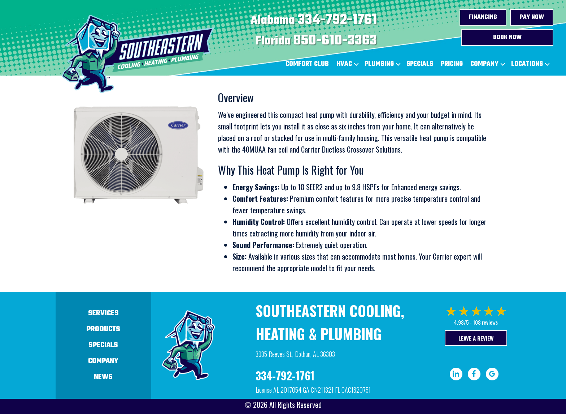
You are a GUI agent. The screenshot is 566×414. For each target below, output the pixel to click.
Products (103, 329)
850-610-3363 (335, 41)
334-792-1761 (337, 20)
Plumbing (379, 64)
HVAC (344, 64)
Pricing (452, 64)
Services (103, 313)
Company (484, 64)
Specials (419, 64)
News (103, 377)
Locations (527, 64)
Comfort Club (307, 64)
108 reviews (485, 322)
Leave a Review (475, 338)
